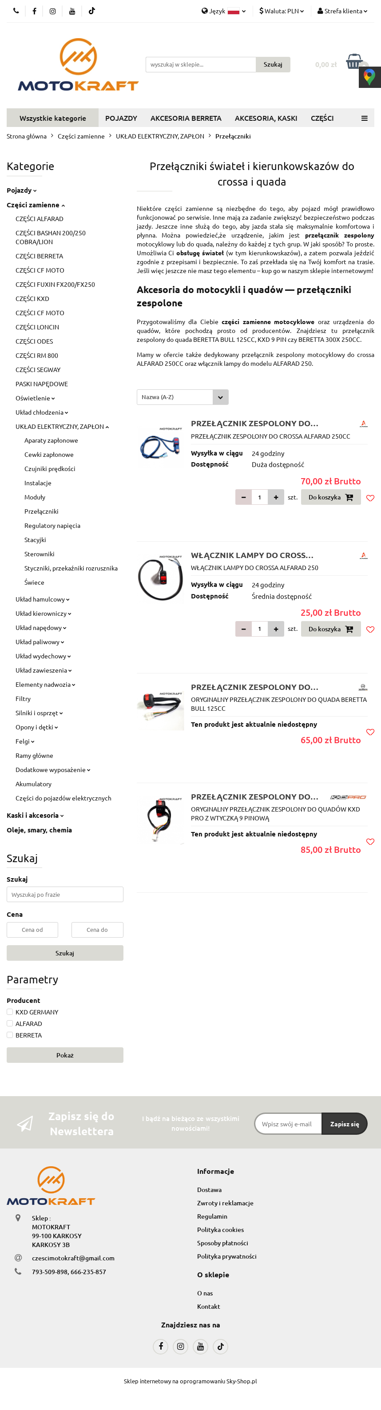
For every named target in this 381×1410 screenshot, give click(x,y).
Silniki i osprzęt (39, 713)
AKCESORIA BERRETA (186, 118)
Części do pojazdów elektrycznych (63, 798)
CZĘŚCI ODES (34, 341)
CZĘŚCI (322, 118)
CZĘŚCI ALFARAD (40, 218)
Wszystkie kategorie (53, 118)
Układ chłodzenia (42, 412)
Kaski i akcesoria (35, 815)
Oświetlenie (35, 398)
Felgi (25, 741)
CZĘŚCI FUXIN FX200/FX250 (55, 284)
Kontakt (208, 1306)
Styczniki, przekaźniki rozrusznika (71, 568)
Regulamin (212, 1216)
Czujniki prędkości (49, 468)
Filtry (23, 698)
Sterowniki (39, 554)
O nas (205, 1293)
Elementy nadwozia (45, 684)
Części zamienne (36, 204)
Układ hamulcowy (43, 599)
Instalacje (38, 483)
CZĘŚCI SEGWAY (38, 369)
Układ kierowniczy (43, 613)
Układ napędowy (41, 627)
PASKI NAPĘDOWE (42, 384)
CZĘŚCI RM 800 (37, 355)
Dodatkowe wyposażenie (53, 769)
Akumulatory (34, 784)
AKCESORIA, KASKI (266, 118)
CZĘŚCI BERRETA (39, 256)
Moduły (34, 497)
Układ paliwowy (40, 642)
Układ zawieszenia (44, 670)
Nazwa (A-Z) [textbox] (158, 397)
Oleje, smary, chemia (39, 829)
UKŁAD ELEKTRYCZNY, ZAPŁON (62, 426)
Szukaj (65, 953)
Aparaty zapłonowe (51, 440)
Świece (34, 582)
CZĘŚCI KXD (32, 298)
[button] (215, 1171)
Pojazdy (22, 190)
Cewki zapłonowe (49, 454)
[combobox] (183, 397)
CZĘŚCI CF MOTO (40, 270)
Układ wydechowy (43, 656)
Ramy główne (34, 755)
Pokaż (65, 1055)
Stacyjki (35, 539)
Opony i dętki (37, 727)
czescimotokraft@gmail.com (73, 1258)
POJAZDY (121, 118)
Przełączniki (41, 511)
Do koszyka (331, 497)
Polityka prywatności (227, 1256)
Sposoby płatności (222, 1243)
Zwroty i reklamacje (225, 1203)
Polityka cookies (220, 1229)
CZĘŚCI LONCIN (37, 327)
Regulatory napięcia (52, 525)
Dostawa (209, 1189)
